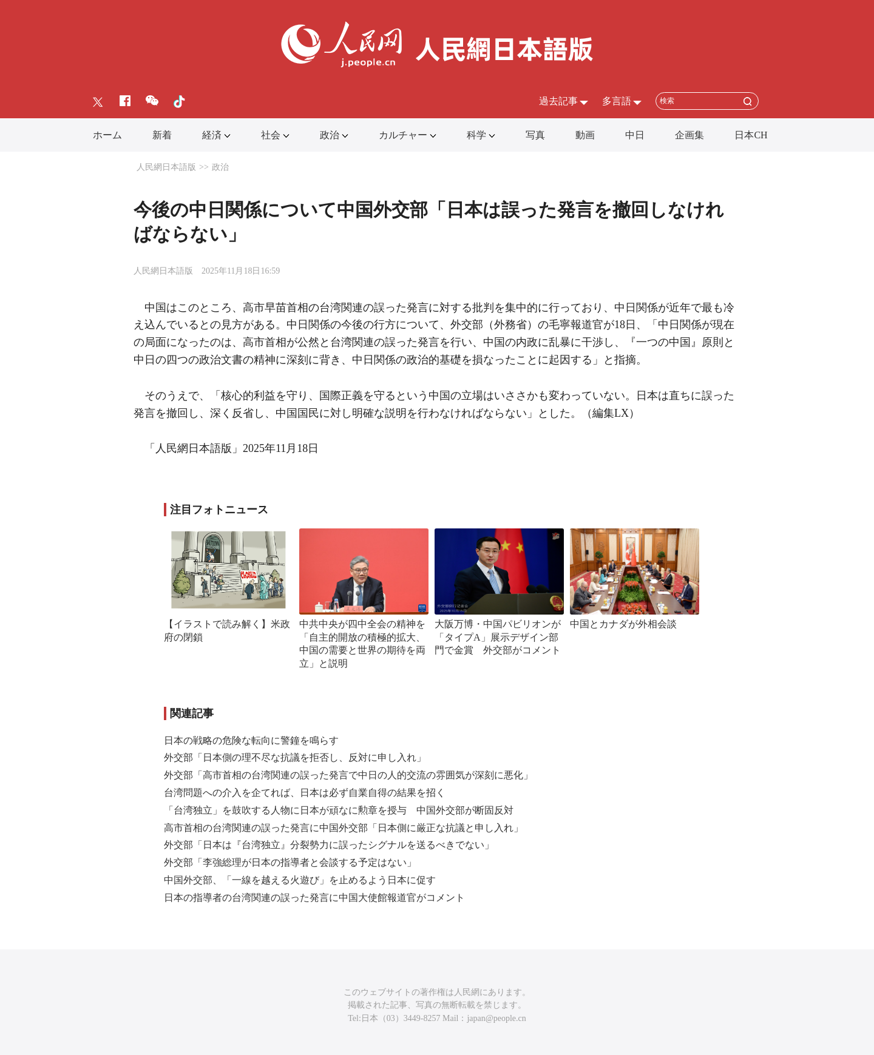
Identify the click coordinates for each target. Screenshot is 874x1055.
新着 (162, 135)
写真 (535, 135)
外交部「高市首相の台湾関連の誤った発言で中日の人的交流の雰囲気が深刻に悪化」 (348, 775)
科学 (476, 135)
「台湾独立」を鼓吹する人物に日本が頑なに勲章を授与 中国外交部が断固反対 (338, 810)
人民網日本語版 (166, 167)
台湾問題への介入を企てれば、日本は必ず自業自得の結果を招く (304, 792)
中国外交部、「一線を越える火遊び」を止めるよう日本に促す (300, 880)
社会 (270, 135)
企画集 (689, 135)
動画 (585, 135)
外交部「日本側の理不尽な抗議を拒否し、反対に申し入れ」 (295, 757)
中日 (635, 135)
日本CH (750, 135)
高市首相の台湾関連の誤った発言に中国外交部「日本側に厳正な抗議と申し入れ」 (343, 828)
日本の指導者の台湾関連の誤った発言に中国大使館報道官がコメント (314, 897)
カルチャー (403, 135)
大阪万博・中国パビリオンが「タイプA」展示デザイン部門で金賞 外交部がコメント (498, 637)
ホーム (107, 135)
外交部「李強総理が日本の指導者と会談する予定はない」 (290, 862)
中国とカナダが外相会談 (623, 624)
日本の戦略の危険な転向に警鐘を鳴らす (251, 740)
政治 (329, 135)
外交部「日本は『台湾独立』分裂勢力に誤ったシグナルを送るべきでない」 (329, 845)
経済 (212, 135)
